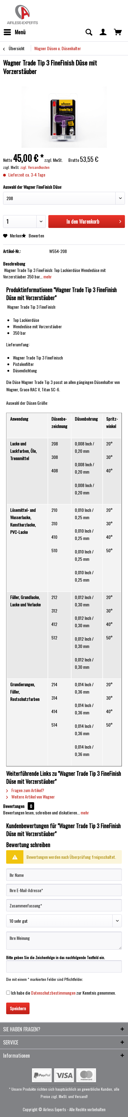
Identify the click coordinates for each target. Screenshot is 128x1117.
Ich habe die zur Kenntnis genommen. (63, 992)
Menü (15, 31)
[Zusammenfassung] (64, 905)
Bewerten (33, 235)
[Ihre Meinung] (64, 941)
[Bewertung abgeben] (64, 920)
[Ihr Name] (64, 875)
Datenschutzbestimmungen (53, 992)
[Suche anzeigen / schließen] (88, 32)
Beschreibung (14, 263)
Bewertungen (13, 806)
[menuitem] (14, 32)
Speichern (18, 1008)
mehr (47, 276)
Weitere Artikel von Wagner (30, 796)
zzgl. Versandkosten (35, 167)
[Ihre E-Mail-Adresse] (64, 890)
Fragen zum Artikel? (25, 790)
